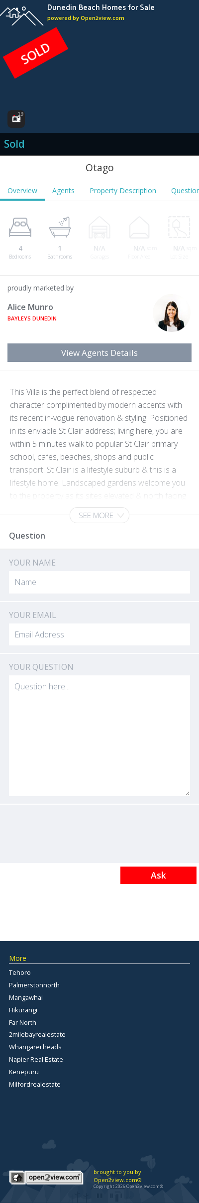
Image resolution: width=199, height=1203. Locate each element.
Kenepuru (24, 1071)
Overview (22, 190)
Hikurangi (23, 1009)
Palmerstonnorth (34, 984)
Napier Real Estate (36, 1059)
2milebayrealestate (37, 1034)
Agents (63, 190)
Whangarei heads (35, 1046)
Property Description (123, 190)
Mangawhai (26, 997)
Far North (22, 1022)
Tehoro (20, 972)
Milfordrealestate (35, 1084)
